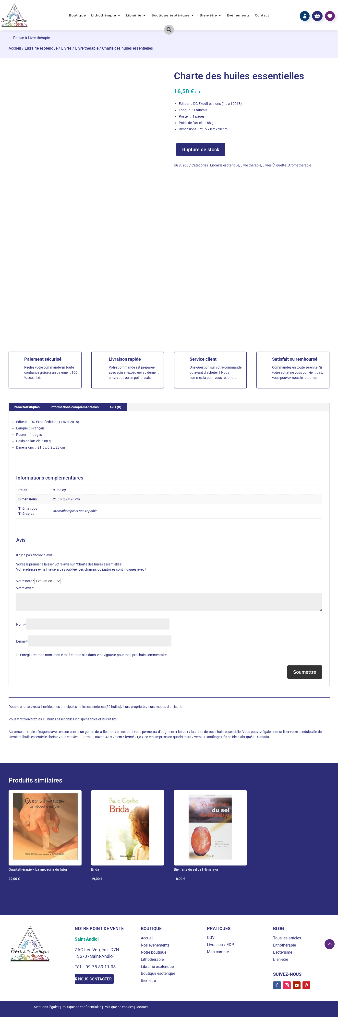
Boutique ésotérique (170, 15)
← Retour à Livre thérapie (29, 38)
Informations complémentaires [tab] (74, 407)
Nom (21, 624)
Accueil (15, 48)
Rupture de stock (200, 149)
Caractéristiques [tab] (27, 407)
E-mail (22, 641)
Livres (66, 48)
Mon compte (218, 951)
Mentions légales (46, 1007)
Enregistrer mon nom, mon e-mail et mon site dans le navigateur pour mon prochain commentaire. (94, 655)
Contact (262, 15)
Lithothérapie (103, 15)
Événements (238, 15)
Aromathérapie (299, 165)
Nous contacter (100, 980)
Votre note (25, 581)
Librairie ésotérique (41, 48)
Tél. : (80, 966)
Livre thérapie (86, 48)
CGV (211, 937)
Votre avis (25, 588)
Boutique (77, 15)
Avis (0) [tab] (115, 407)
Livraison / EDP (220, 944)
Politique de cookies (118, 1007)
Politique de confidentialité (81, 1007)
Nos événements (155, 945)
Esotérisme (282, 952)
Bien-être (208, 15)
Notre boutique (153, 952)
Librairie (133, 15)
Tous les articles (287, 938)
